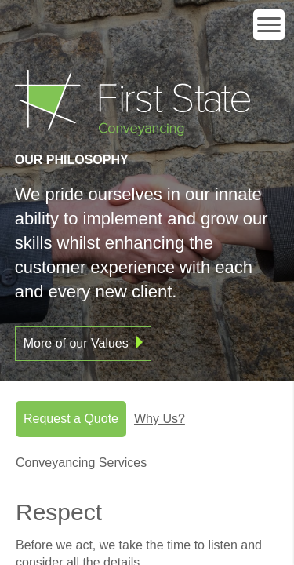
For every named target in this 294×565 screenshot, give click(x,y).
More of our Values (76, 343)
